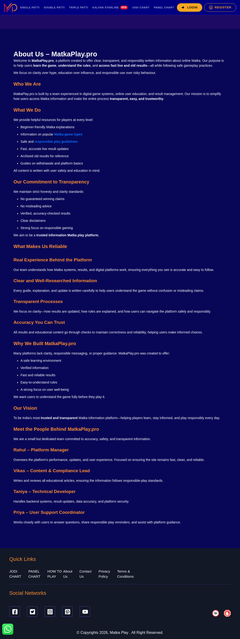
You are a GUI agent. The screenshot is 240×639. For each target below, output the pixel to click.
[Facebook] (14, 611)
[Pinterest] (67, 611)
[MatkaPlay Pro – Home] (10, 7)
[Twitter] (32, 611)
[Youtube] (85, 611)
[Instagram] (50, 611)
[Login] (189, 7)
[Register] (220, 7)
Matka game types (68, 134)
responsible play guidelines (56, 141)
